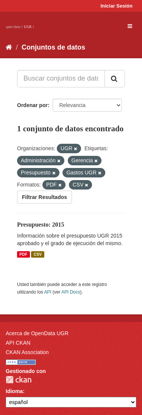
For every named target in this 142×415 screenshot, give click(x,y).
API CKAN (18, 343)
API (47, 292)
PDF (23, 254)
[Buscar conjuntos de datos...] (61, 78)
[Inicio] (9, 47)
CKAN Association (27, 352)
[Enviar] (115, 78)
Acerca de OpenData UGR (37, 333)
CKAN (18, 380)
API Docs (70, 292)
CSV (38, 254)
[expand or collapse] (129, 26)
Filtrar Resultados (44, 197)
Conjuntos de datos (53, 47)
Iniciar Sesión (116, 6)
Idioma (14, 391)
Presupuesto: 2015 (40, 224)
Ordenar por (32, 105)
